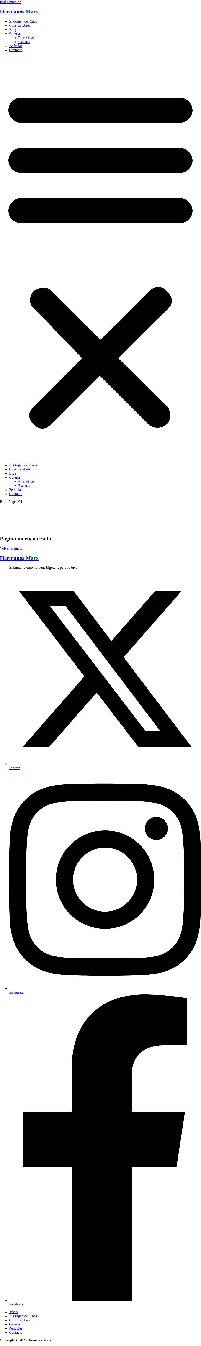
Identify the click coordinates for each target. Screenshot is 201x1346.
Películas (15, 46)
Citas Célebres (19, 25)
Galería (14, 34)
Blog (12, 29)
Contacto (15, 50)
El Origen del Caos (23, 21)
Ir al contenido (10, 2)
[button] (100, 258)
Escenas (24, 42)
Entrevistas (26, 38)
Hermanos (19, 12)
